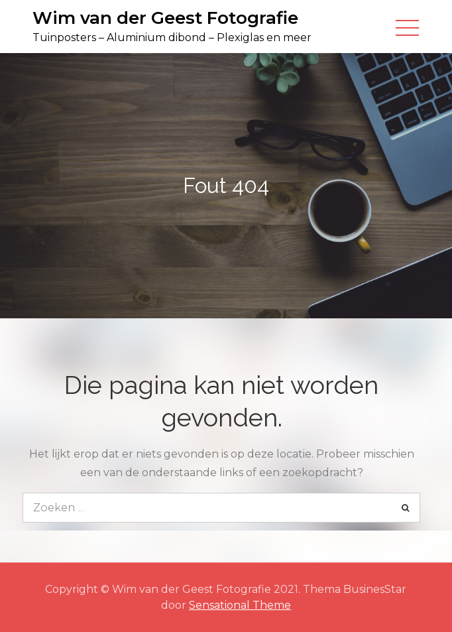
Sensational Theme (240, 605)
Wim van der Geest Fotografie (165, 18)
